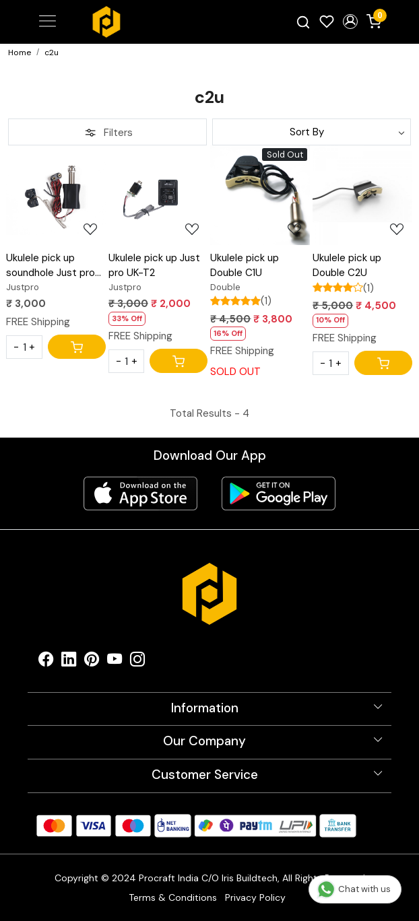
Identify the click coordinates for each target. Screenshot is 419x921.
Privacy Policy (255, 897)
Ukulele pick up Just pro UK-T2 (154, 265)
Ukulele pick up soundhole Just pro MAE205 (50, 266)
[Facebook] (46, 662)
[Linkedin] (69, 662)
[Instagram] (137, 662)
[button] (350, 21)
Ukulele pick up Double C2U (347, 265)
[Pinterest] (92, 662)
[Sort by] (311, 131)
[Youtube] (114, 662)
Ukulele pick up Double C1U (244, 265)
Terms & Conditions (173, 897)
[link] (303, 22)
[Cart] (77, 347)
